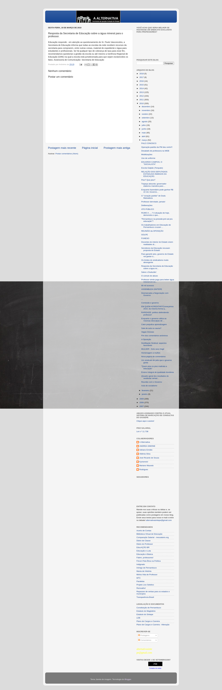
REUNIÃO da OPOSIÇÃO (152, 231)
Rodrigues (143, 469)
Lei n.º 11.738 (142, 431)
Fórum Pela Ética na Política (148, 561)
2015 (141, 85)
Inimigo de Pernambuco (146, 568)
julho (144, 125)
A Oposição (146, 339)
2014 (141, 88)
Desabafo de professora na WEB (155, 151)
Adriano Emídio (145, 450)
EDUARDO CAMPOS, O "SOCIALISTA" (151, 163)
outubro (145, 114)
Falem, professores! (144, 558)
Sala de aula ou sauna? (151, 328)
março (145, 140)
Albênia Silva (144, 454)
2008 (141, 402)
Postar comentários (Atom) (67, 154)
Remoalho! (141, 588)
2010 (141, 103)
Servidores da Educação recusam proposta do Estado (155, 249)
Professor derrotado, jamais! (153, 202)
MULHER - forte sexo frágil (152, 349)
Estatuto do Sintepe (144, 614)
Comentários (144, 640)
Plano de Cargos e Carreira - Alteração (152, 625)
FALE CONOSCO (148, 143)
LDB (138, 618)
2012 (141, 96)
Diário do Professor (144, 544)
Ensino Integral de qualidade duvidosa (157, 372)
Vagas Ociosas (147, 332)
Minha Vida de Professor (146, 574)
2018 (141, 74)
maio (144, 133)
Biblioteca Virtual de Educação (149, 534)
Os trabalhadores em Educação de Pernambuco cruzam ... (156, 226)
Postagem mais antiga (117, 147)
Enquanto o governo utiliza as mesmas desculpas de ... (153, 319)
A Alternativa (144, 442)
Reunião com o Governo (151, 382)
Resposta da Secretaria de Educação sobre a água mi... (157, 267)
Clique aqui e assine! (145, 421)
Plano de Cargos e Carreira (148, 621)
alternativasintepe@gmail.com (159, 520)
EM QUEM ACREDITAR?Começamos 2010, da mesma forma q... (157, 307)
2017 (141, 77)
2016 (141, 81)
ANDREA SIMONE (147, 446)
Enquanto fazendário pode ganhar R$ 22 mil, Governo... (157, 191)
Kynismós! (143, 462)
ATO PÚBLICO (147, 209)
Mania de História (143, 571)
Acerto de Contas (143, 531)
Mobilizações (146, 154)
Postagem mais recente (62, 147)
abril (144, 136)
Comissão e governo (150, 303)
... (142, 299)
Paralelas (140, 581)
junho (144, 129)
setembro (146, 118)
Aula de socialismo (149, 386)
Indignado (140, 564)
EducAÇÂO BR (143, 547)
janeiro (145, 394)
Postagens (144, 635)
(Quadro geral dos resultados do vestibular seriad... (155, 377)
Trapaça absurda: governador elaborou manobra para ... (153, 185)
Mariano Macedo (146, 465)
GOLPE (144, 235)
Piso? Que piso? (148, 180)
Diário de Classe (143, 541)
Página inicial (90, 147)
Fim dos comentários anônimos (154, 336)
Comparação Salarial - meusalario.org (152, 537)
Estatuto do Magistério (145, 611)
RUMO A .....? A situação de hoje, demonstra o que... (155, 214)
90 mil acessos (147, 285)
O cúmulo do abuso (149, 276)
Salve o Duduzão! (148, 272)
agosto (145, 121)
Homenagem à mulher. (151, 353)
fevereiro (146, 390)
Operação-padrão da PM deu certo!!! (156, 147)
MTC (138, 578)
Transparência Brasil (145, 597)
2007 (141, 406)
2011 (141, 100)
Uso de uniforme (148, 158)
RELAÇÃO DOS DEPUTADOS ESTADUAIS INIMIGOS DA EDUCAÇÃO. (154, 174)
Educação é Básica (144, 554)
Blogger (128, 679)
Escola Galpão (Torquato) (152, 168)
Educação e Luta (143, 551)
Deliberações (146, 205)
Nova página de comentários (153, 356)
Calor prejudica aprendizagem (154, 324)
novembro (146, 110)
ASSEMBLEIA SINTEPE (151, 289)
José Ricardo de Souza (149, 458)
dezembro (146, 106)
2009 (141, 399)
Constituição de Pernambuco (148, 608)
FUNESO (145, 238)
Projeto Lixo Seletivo (145, 585)
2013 (141, 92)
